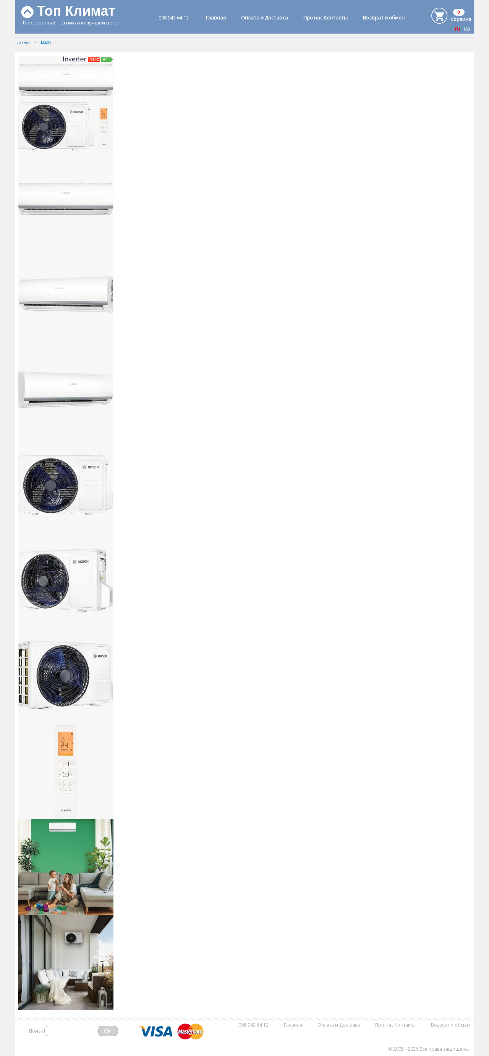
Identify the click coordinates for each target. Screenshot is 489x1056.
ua (467, 28)
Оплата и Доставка (264, 17)
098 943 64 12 (174, 17)
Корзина (460, 19)
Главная (216, 17)
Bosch (46, 42)
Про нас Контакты (325, 17)
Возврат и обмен (384, 17)
